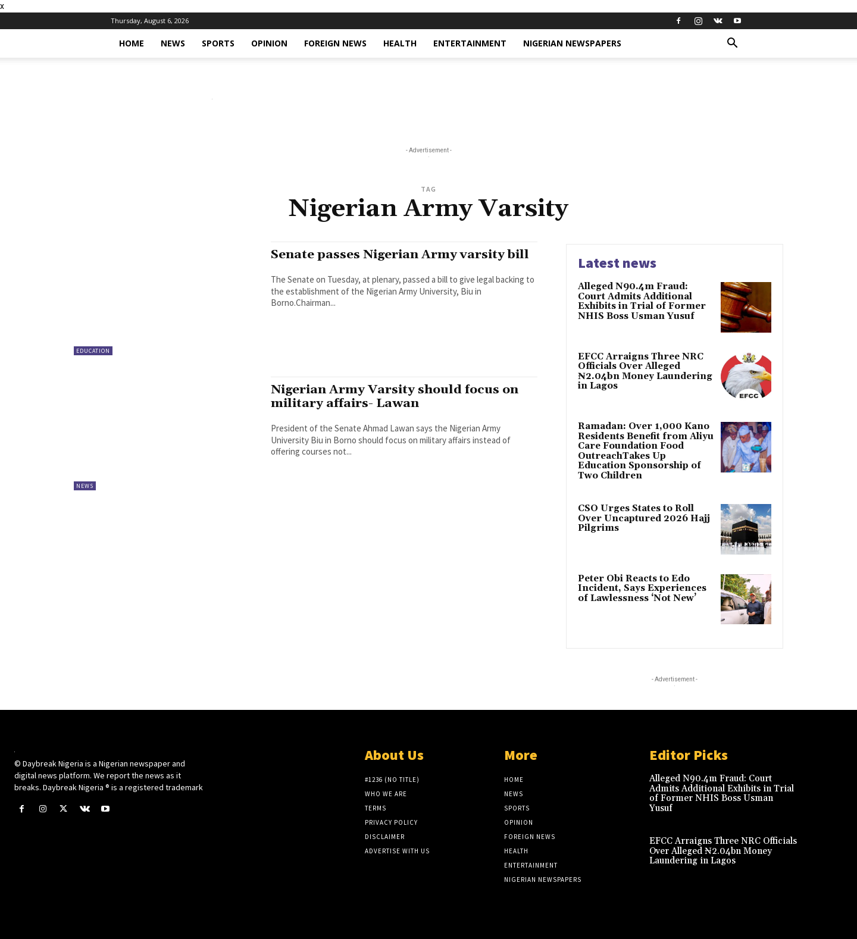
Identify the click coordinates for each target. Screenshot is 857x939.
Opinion (269, 43)
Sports (218, 43)
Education (93, 351)
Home (131, 43)
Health (400, 43)
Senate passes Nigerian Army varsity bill (402, 254)
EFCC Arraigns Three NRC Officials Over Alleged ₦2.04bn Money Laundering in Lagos (645, 371)
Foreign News (335, 43)
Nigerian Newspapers (572, 43)
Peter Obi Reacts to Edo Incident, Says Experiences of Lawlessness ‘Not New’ (642, 588)
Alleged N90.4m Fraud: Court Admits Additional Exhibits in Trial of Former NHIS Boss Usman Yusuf (642, 301)
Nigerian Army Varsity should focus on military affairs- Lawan (396, 396)
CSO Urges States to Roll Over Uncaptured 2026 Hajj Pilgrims (644, 518)
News (173, 43)
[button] (732, 44)
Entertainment (469, 43)
